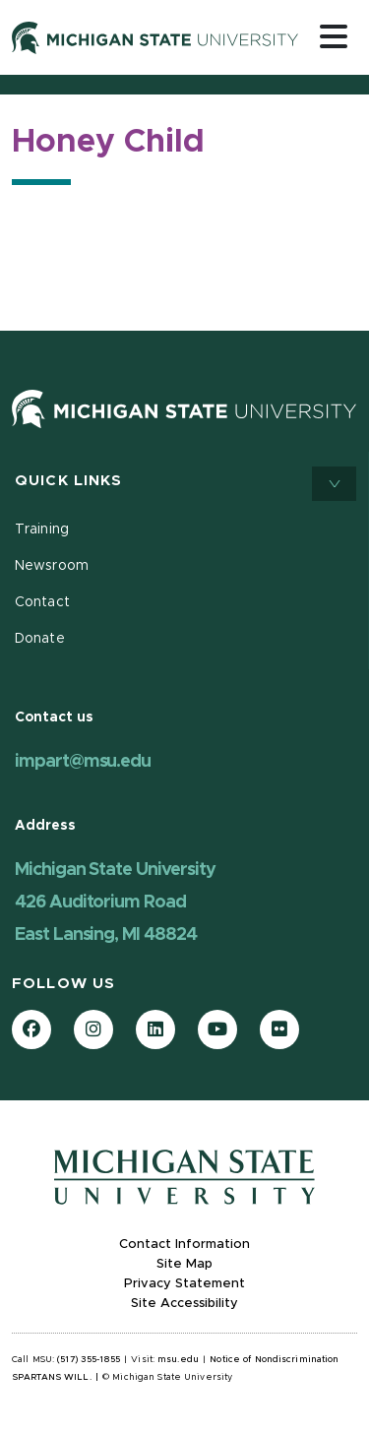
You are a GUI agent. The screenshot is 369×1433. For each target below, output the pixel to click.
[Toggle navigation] (333, 36)
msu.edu (178, 1359)
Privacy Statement (184, 1283)
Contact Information (184, 1244)
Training (42, 529)
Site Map (184, 1264)
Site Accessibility (184, 1303)
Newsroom (52, 566)
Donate (40, 639)
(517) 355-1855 (88, 1359)
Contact (42, 602)
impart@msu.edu (83, 762)
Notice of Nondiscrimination (274, 1359)
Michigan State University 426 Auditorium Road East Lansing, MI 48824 (115, 902)
